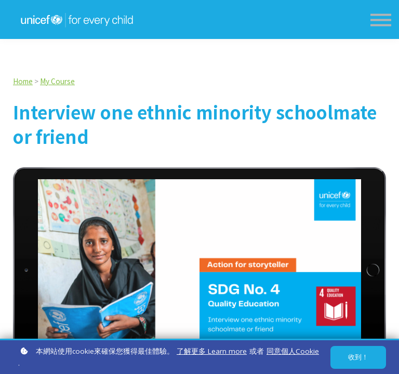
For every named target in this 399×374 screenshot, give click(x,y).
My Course (57, 81)
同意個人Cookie (293, 351)
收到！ (358, 357)
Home (23, 81)
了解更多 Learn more (212, 351)
